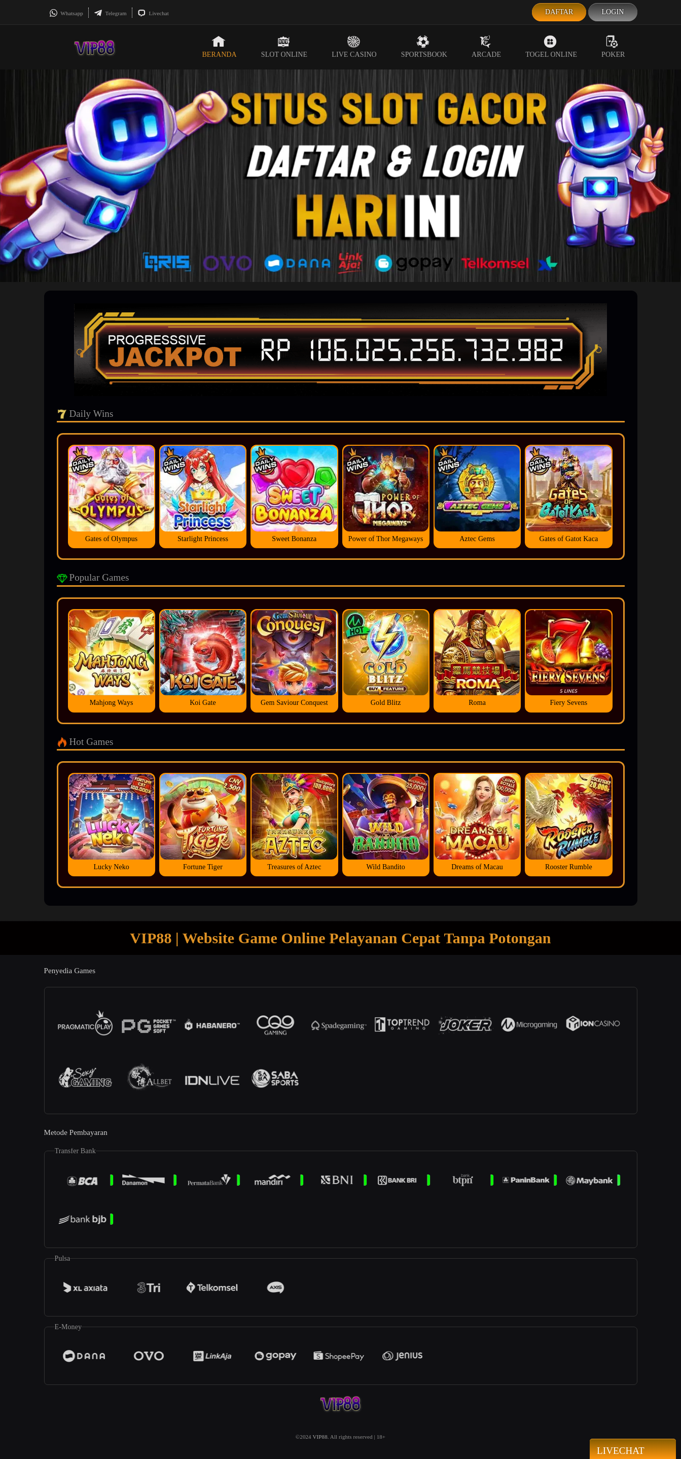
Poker (613, 46)
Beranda (219, 46)
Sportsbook (424, 46)
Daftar (559, 12)
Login (612, 12)
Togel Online (551, 46)
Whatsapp (66, 13)
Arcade (486, 46)
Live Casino (354, 46)
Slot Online (284, 46)
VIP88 (320, 1437)
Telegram (110, 13)
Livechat (153, 13)
